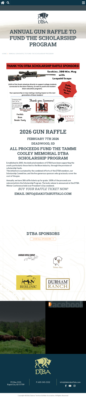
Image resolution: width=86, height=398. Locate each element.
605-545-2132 (44, 382)
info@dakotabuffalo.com (70, 382)
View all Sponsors (43, 239)
